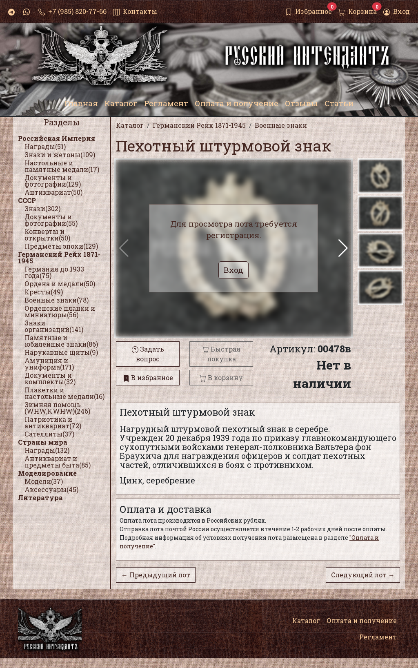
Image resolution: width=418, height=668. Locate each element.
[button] (343, 248)
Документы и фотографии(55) (51, 219)
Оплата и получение (362, 620)
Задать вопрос (148, 354)
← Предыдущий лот (155, 574)
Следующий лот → (363, 574)
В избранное (148, 377)
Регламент (378, 636)
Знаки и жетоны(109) (59, 154)
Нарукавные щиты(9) (61, 352)
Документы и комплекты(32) (50, 378)
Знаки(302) (42, 208)
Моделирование (47, 473)
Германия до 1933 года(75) (54, 272)
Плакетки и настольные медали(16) (64, 393)
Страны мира (42, 442)
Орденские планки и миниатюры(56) (59, 311)
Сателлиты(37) (49, 434)
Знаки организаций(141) (53, 326)
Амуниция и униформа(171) (49, 363)
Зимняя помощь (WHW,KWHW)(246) (57, 407)
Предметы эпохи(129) (61, 246)
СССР (27, 200)
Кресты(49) (43, 291)
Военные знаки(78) (56, 300)
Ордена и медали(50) (59, 283)
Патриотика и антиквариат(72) (52, 422)
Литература (40, 497)
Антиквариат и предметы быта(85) (57, 461)
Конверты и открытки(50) (47, 234)
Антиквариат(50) (53, 192)
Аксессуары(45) (51, 489)
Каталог (306, 620)
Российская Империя (56, 138)
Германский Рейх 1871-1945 (59, 257)
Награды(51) (45, 146)
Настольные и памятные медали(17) (61, 166)
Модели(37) (43, 481)
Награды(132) (46, 450)
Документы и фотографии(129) (52, 180)
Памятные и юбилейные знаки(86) (61, 340)
